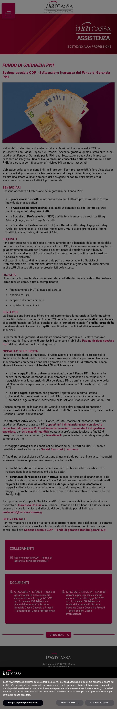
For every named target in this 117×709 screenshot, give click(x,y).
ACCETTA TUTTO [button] (99, 702)
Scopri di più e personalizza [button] (23, 702)
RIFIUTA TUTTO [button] (69, 702)
